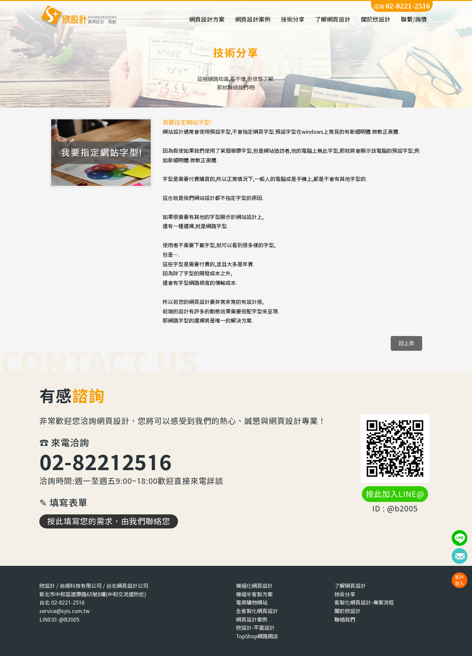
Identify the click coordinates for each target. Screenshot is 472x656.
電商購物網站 (251, 602)
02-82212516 (105, 461)
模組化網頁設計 (254, 586)
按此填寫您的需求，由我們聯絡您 (108, 521)
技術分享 (293, 19)
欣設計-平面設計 (255, 628)
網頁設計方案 (207, 19)
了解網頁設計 (332, 19)
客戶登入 (459, 580)
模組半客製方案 (254, 594)
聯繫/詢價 (414, 19)
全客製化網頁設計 (257, 611)
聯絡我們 (344, 619)
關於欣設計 (375, 19)
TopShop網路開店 (257, 636)
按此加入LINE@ (395, 494)
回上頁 (406, 343)
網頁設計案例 (252, 19)
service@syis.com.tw (64, 611)
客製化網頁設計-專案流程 (364, 602)
